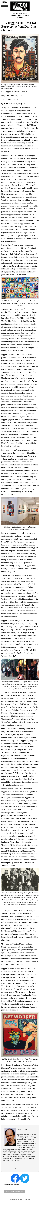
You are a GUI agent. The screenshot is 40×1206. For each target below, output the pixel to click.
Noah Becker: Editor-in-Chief (20, 1199)
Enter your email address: (12, 1184)
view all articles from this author (12, 1169)
